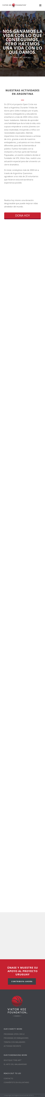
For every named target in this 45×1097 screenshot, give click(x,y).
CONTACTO (8, 1078)
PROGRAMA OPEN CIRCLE (14, 1034)
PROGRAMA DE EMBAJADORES (16, 1038)
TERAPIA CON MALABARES (14, 1042)
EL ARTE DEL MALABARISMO (15, 1064)
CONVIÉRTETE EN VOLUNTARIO (16, 1082)
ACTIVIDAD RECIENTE (12, 1046)
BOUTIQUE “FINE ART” (13, 1060)
